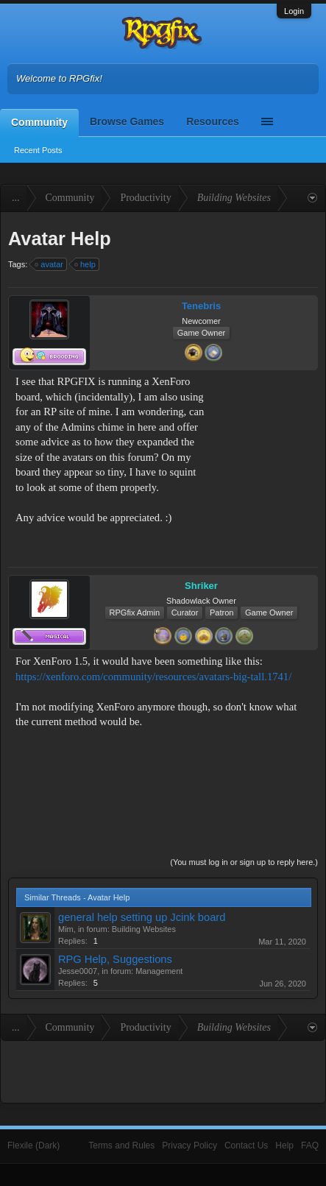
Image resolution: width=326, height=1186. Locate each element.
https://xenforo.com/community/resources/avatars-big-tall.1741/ (153, 676)
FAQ (310, 1145)
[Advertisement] (265, 420)
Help (284, 1145)
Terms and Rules (121, 1145)
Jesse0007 (77, 971)
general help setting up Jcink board (141, 917)
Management (159, 971)
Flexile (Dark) (33, 1145)
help (86, 264)
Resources (212, 121)
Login (294, 11)
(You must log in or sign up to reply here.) (244, 862)
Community (39, 122)
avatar (49, 264)
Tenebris (201, 305)
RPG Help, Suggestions (115, 959)
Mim (66, 929)
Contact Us (246, 1145)
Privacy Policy (189, 1145)
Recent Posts (38, 150)
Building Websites (144, 929)
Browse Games (127, 121)
